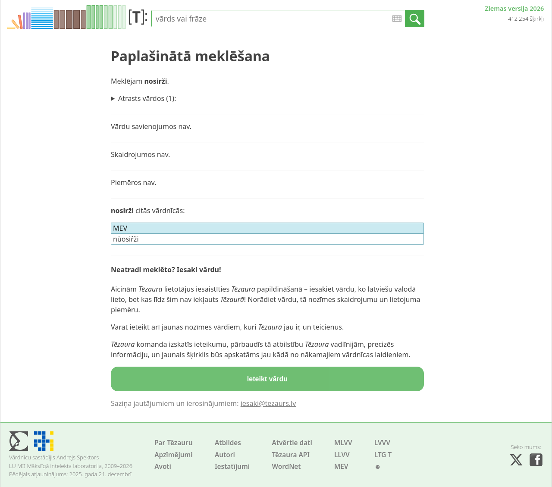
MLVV (343, 442)
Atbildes (228, 442)
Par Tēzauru (173, 442)
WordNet (286, 466)
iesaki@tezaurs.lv (268, 403)
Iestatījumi (232, 466)
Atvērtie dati (292, 442)
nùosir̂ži (126, 239)
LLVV (342, 454)
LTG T (383, 454)
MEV (341, 466)
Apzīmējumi (173, 454)
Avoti (162, 466)
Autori (225, 454)
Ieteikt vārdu (267, 379)
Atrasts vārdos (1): (147, 98)
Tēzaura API (291, 454)
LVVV (382, 442)
